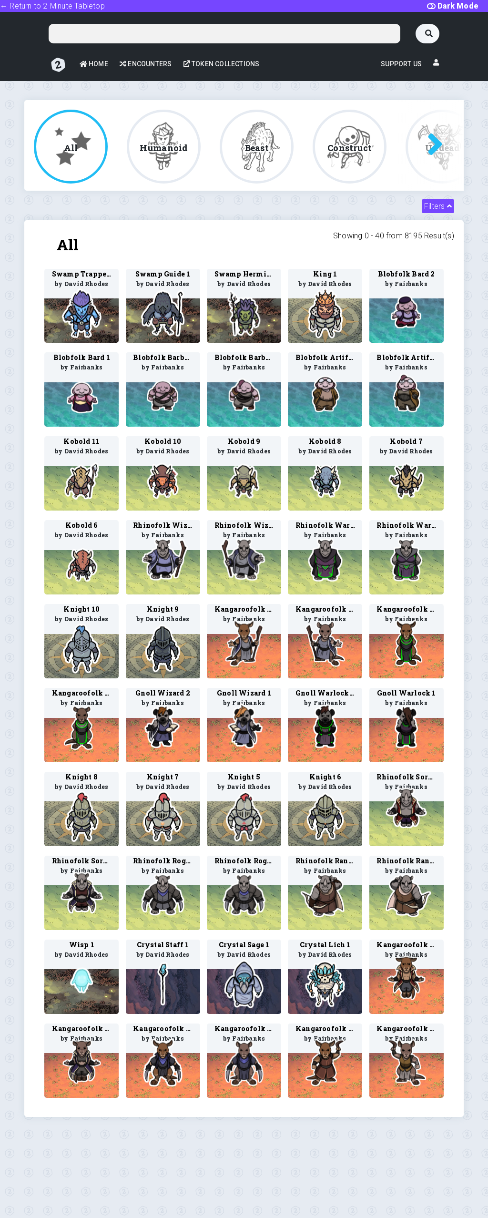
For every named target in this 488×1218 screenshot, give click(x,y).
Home (94, 64)
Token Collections (221, 64)
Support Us (401, 64)
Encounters (146, 64)
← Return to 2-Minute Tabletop (52, 5)
